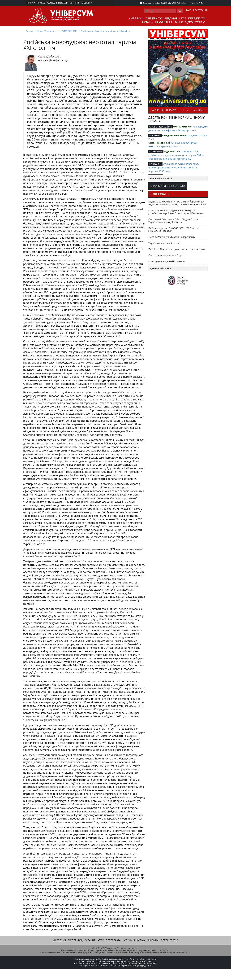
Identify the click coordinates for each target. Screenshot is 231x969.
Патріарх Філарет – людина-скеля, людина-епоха (176, 249)
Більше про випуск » (161, 178)
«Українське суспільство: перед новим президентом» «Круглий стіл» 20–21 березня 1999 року (174, 167)
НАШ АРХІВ (155, 163)
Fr (200, 3)
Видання (170, 18)
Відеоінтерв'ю (195, 22)
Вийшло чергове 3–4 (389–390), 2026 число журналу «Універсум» (173, 229)
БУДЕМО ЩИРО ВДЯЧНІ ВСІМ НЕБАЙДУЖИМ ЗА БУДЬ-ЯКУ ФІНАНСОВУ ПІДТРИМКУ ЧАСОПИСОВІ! (177, 203)
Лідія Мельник (172, 151)
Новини (147, 22)
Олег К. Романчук (182, 126)
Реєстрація (200, 10)
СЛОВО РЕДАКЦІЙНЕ (160, 126)
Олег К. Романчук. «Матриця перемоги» (171, 236)
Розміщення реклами (57, 3)
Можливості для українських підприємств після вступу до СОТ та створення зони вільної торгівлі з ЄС (176, 155)
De (202, 3)
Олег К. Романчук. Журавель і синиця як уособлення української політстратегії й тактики (176, 212)
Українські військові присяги (165, 243)
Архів (182, 18)
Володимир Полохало (174, 135)
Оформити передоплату (168, 186)
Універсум (136, 18)
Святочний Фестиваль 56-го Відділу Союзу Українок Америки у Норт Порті (173, 221)
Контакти (74, 3)
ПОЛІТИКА (155, 135)
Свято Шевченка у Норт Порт (165, 255)
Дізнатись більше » (160, 268)
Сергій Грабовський (49, 56)
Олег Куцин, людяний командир (167, 261)
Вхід (188, 10)
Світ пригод (153, 18)
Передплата (86, 3)
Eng (197, 3)
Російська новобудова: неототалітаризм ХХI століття (105, 31)
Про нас (41, 3)
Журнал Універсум (45, 31)
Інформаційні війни (169, 22)
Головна (31, 3)
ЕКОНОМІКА (156, 151)
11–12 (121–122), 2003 (67, 31)
